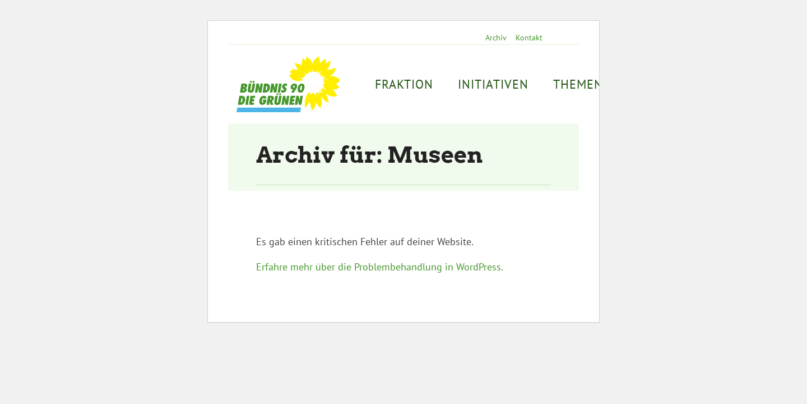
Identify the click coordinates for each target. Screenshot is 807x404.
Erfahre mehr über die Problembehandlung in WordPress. (379, 266)
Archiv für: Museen (369, 154)
